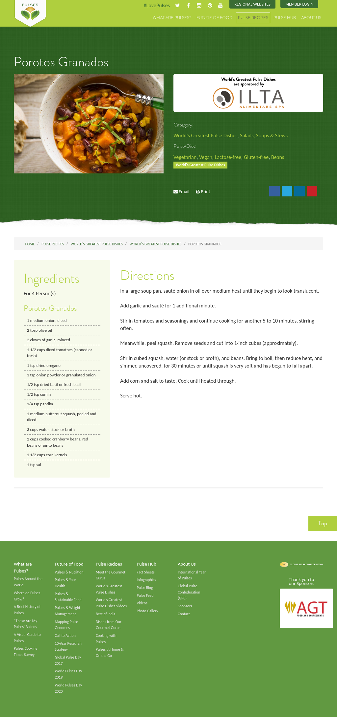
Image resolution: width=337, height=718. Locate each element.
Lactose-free (228, 157)
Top (322, 524)
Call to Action (65, 636)
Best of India (106, 614)
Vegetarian (184, 157)
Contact (184, 614)
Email (184, 192)
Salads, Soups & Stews (264, 135)
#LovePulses (156, 5)
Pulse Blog (145, 588)
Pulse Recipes (253, 18)
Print (205, 192)
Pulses (30, 14)
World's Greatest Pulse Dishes (205, 135)
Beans (278, 157)
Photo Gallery (147, 611)
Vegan (205, 157)
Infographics (146, 580)
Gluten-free (256, 157)
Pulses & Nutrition (69, 572)
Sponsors (185, 606)
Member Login (299, 4)
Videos (142, 603)
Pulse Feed (145, 596)
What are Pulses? (172, 18)
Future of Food (214, 18)
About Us (311, 18)
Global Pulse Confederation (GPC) (189, 592)
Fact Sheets (146, 572)
